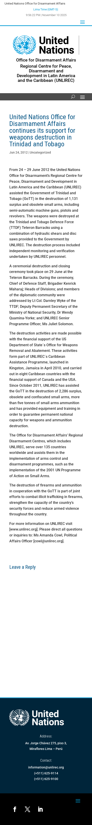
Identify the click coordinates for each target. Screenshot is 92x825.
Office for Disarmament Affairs (46, 60)
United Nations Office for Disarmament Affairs (35, 3)
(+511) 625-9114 (46, 773)
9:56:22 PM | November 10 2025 (46, 15)
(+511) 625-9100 (46, 779)
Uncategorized (40, 152)
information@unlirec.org (46, 767)
